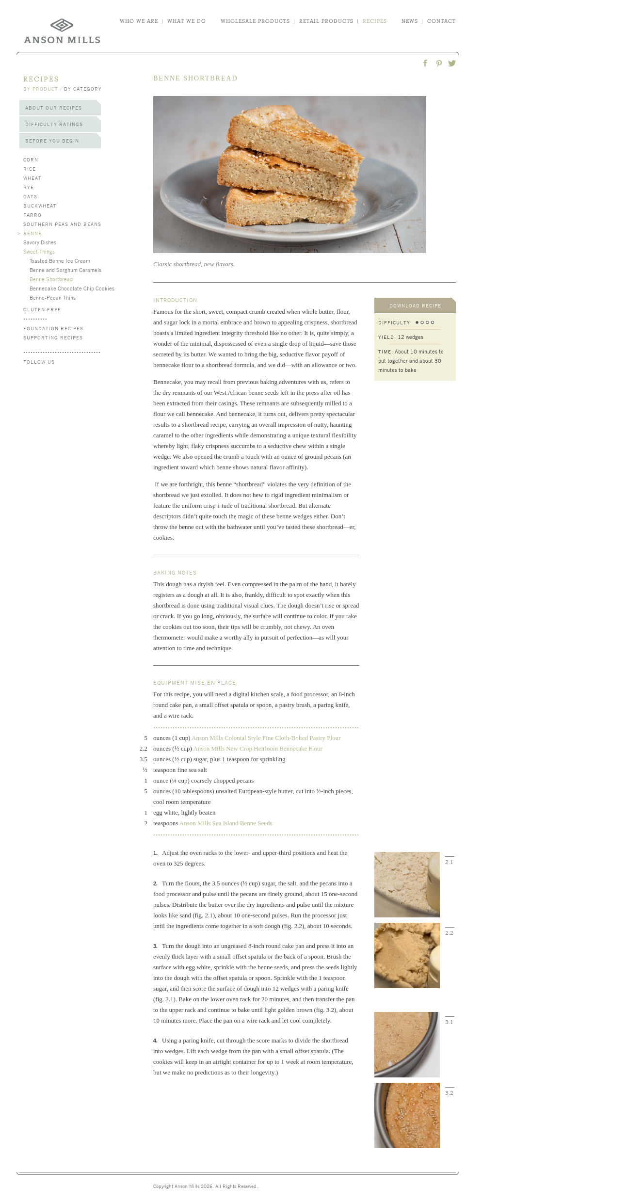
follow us (39, 361)
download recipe (415, 305)
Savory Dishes (39, 242)
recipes (375, 21)
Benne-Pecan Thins (53, 297)
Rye (28, 187)
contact (441, 21)
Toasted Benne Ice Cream (60, 260)
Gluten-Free (42, 309)
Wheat (32, 178)
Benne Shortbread (51, 278)
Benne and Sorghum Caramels (65, 269)
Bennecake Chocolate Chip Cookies (72, 288)
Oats (30, 196)
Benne (32, 233)
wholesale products (255, 21)
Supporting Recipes (53, 337)
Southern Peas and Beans (62, 224)
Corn (30, 159)
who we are (139, 21)
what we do (186, 21)
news (410, 21)
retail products (326, 21)
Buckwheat (40, 205)
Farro (32, 214)
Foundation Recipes (53, 328)
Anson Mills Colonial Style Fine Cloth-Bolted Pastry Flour (266, 737)
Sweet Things (39, 251)
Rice (29, 168)
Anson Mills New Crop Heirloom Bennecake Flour (258, 748)
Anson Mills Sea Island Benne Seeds (226, 823)
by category (83, 88)
